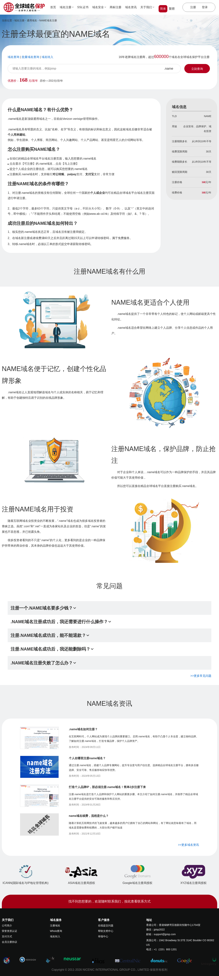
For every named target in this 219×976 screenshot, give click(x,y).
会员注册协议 (9, 941)
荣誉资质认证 (9, 931)
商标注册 (115, 7)
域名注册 (67, 7)
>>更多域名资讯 (188, 844)
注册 (193, 7)
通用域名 (32, 20)
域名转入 (55, 936)
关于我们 (147, 7)
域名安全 (99, 7)
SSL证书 (83, 7)
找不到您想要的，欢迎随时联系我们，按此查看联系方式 (109, 901)
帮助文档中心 (105, 931)
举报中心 (103, 936)
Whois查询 (56, 931)
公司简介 (7, 925)
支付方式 (7, 936)
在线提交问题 (105, 925)
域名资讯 (131, 7)
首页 (53, 7)
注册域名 (55, 925)
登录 (205, 7)
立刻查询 (197, 68)
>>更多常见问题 (200, 675)
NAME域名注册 (48, 20)
